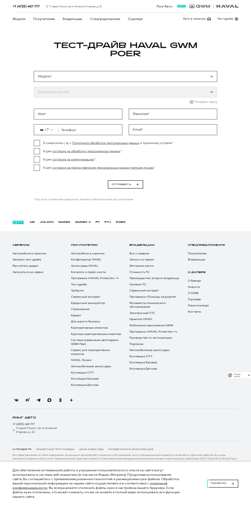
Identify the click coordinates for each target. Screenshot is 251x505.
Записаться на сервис (28, 272)
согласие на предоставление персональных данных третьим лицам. (110, 168)
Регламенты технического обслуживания (147, 305)
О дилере (135, 19)
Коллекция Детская (84, 385)
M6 (32, 222)
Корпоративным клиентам (89, 328)
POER (121, 222)
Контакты (194, 312)
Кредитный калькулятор (88, 303)
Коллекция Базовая (85, 379)
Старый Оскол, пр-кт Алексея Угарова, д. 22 (35, 430)
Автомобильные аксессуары (91, 366)
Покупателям (44, 19)
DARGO (64, 222)
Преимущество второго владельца (154, 278)
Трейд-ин (77, 291)
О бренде (194, 281)
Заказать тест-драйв (27, 260)
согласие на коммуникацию (80, 159)
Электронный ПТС (142, 313)
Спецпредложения (105, 19)
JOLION (47, 222)
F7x (108, 222)
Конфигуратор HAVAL (86, 260)
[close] (249, 375)
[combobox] (120, 92)
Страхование (80, 309)
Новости (194, 287)
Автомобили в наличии (29, 253)
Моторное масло (141, 266)
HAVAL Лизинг (81, 360)
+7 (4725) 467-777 (24, 424)
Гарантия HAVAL (141, 319)
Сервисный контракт (85, 297)
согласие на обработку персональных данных (93, 151)
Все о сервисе (139, 253)
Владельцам (72, 19)
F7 (97, 222)
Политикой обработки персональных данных (112, 143)
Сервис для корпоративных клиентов (90, 352)
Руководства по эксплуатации (150, 338)
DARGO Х (83, 222)
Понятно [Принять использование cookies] (222, 483)
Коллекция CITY (82, 372)
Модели (19, 19)
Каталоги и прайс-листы (88, 272)
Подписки (136, 344)
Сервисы (21, 245)
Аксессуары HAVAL (84, 266)
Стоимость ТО (139, 272)
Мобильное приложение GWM (151, 325)
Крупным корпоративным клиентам (96, 334)
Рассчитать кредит (26, 266)
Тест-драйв (79, 284)
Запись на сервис (141, 260)
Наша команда (198, 305)
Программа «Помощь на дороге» (152, 297)
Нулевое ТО (137, 284)
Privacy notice (237, 375)
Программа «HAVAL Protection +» (95, 278)
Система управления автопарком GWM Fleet (94, 342)
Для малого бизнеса (85, 322)
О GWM (193, 293)
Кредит (76, 315)
